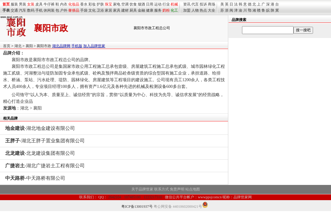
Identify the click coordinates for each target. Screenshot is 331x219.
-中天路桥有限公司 (35, 178)
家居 (108, 10)
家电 (116, 4)
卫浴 (100, 10)
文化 (92, 10)
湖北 (18, 46)
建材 (125, 10)
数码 (30, 10)
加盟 (186, 10)
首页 (6, 46)
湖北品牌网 (61, 46)
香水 (83, 4)
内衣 (63, 4)
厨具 (133, 10)
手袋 (83, 10)
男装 (22, 4)
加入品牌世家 (94, 46)
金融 (141, 10)
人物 (195, 10)
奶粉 (166, 10)
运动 (158, 4)
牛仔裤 (49, 4)
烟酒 (141, 4)
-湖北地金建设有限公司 (40, 128)
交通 (14, 10)
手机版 (76, 46)
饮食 (133, 4)
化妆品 (73, 4)
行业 (166, 4)
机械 (174, 4)
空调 (125, 4)
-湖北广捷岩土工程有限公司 (45, 165)
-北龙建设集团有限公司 (40, 153)
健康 (149, 10)
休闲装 (49, 10)
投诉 (203, 4)
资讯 (186, 4)
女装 (30, 4)
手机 (39, 10)
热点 (203, 10)
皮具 (39, 4)
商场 (211, 4)
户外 (63, 10)
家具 (116, 10)
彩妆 (92, 4)
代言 (195, 4)
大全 (211, 10)
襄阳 (29, 46)
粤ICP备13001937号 (137, 206)
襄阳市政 (44, 46)
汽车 (22, 10)
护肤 (100, 4)
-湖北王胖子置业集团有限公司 (45, 140)
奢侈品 (73, 10)
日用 (149, 4)
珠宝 (108, 4)
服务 (158, 10)
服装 (14, 4)
